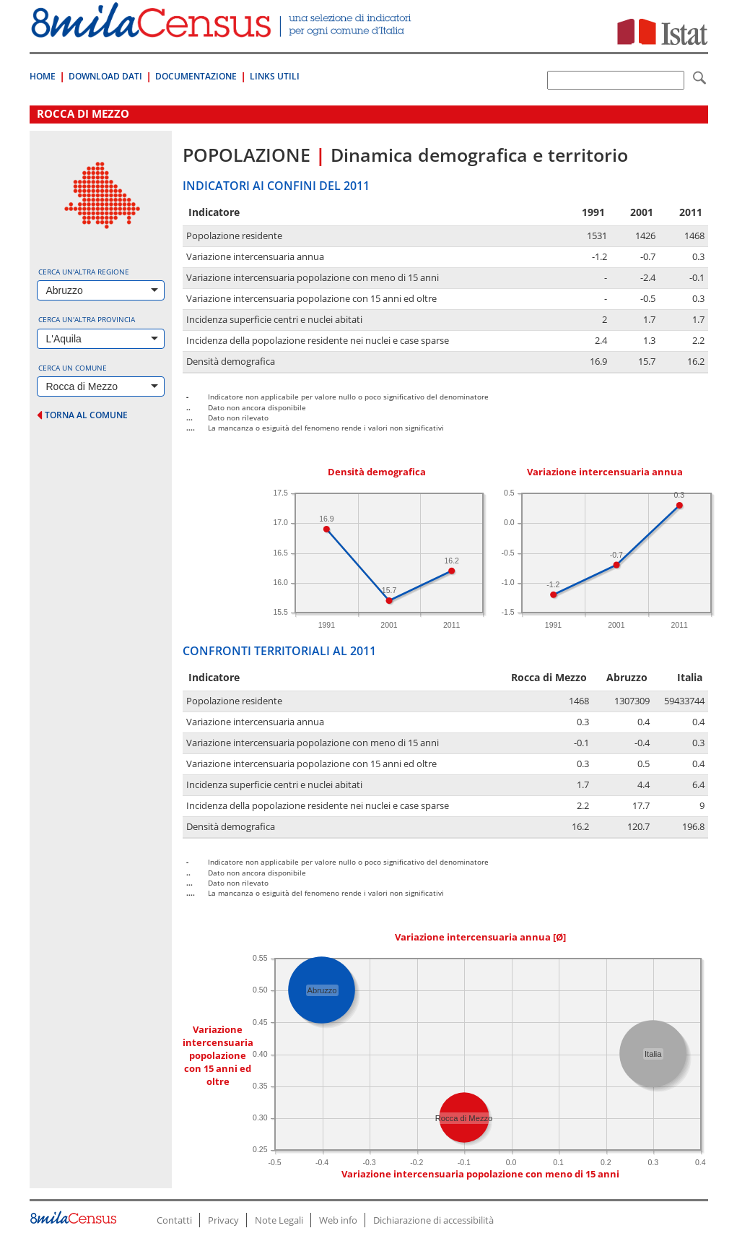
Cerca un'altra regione (83, 272)
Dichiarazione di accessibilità (433, 1220)
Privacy (223, 1220)
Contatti (174, 1220)
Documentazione (196, 76)
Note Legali (279, 1220)
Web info (338, 1220)
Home (43, 76)
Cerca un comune (72, 368)
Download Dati (105, 76)
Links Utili (275, 76)
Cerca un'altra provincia (86, 319)
